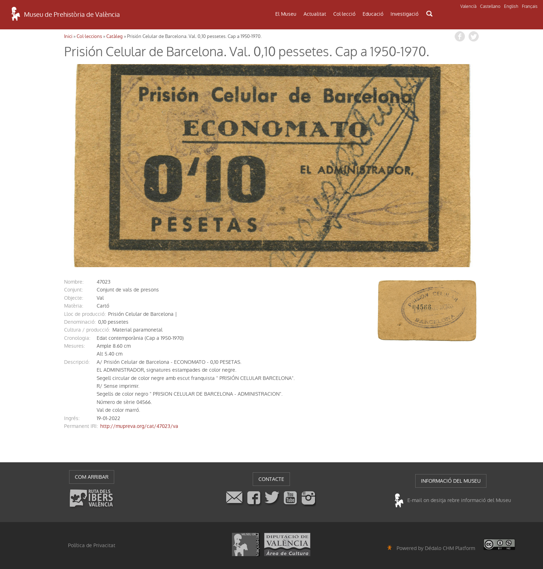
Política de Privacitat (91, 545)
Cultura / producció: (87, 329)
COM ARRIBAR (91, 477)
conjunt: (73, 289)
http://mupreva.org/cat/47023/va (139, 426)
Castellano (490, 6)
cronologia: (77, 338)
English (511, 6)
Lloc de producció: (85, 314)
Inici (68, 36)
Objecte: (73, 298)
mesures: (74, 345)
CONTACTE (271, 479)
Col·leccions (89, 36)
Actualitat (315, 14)
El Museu (285, 14)
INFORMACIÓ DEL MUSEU (451, 480)
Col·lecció (344, 14)
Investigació (404, 14)
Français (530, 6)
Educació (373, 14)
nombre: (73, 281)
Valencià (468, 6)
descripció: (76, 362)
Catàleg (114, 36)
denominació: (80, 322)
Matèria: (73, 305)
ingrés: (71, 418)
